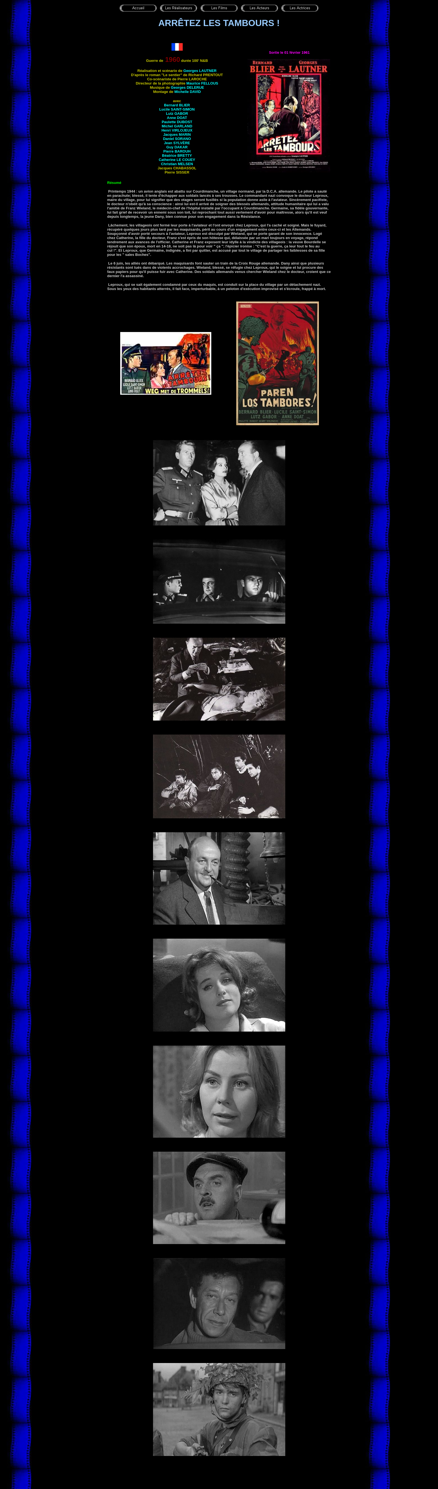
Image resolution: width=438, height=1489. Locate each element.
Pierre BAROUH (177, 151)
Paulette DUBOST (177, 122)
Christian (177, 164)
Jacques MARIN (177, 134)
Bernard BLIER (177, 105)
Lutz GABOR (177, 113)
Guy (177, 147)
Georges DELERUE (187, 87)
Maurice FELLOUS (202, 83)
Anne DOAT (177, 118)
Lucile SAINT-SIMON (176, 109)
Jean (177, 143)
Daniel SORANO (177, 139)
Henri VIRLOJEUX (177, 130)
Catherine (177, 160)
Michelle (187, 92)
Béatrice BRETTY (177, 155)
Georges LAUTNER (199, 71)
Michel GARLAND (177, 126)
